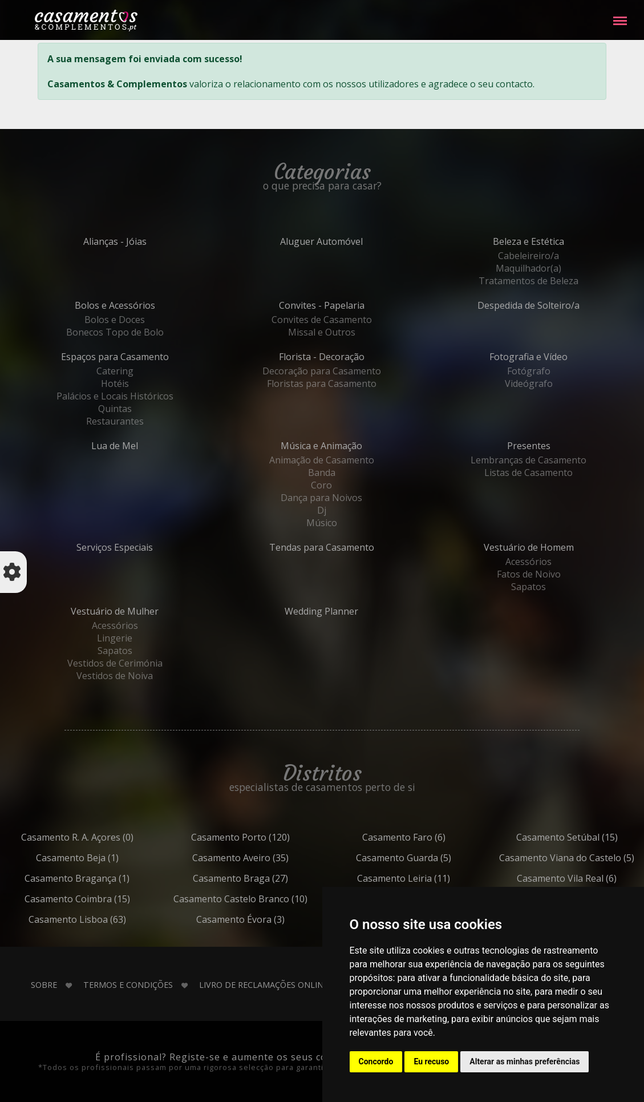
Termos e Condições (128, 984)
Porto (266, 837)
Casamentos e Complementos (86, 22)
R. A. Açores (102, 837)
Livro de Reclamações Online (263, 984)
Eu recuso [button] (431, 1061)
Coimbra (102, 899)
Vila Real (592, 878)
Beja (103, 857)
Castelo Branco (265, 899)
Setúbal (592, 837)
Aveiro (266, 857)
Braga (266, 878)
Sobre (44, 984)
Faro (429, 837)
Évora (266, 919)
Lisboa (102, 919)
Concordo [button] (376, 1061)
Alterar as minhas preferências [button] (524, 1061)
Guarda (429, 857)
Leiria (429, 878)
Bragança (102, 878)
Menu (620, 15)
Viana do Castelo (592, 857)
